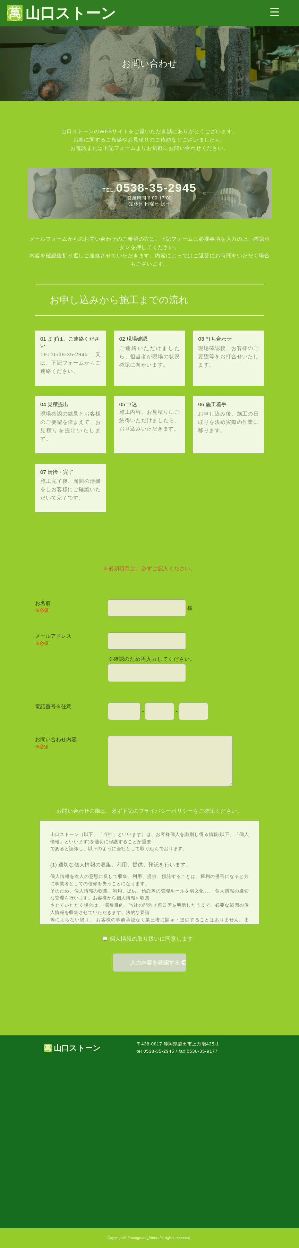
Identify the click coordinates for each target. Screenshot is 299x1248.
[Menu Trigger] (274, 11)
